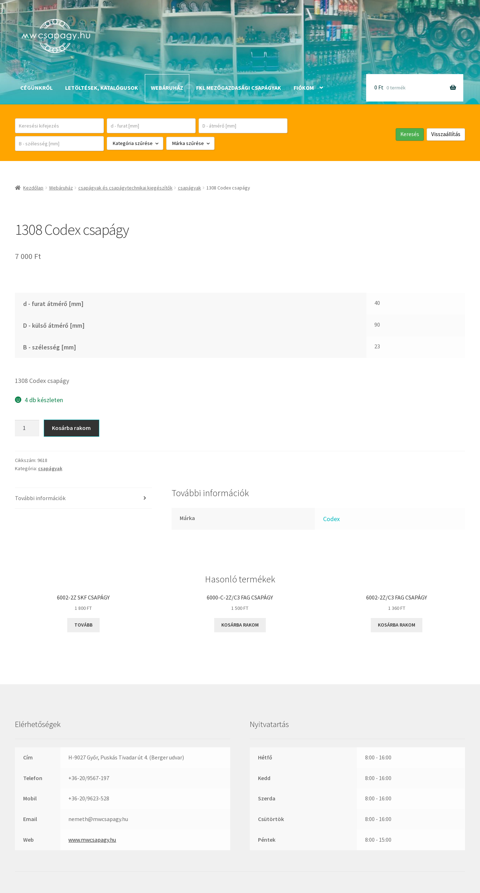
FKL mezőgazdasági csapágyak (238, 87)
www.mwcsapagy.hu (92, 839)
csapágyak (189, 188)
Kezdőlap (33, 188)
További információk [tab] (40, 498)
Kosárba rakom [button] (240, 625)
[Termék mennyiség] (27, 428)
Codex (331, 519)
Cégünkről (36, 87)
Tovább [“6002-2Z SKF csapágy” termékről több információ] (83, 625)
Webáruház (167, 87)
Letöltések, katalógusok (101, 87)
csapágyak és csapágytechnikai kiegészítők (125, 188)
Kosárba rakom (71, 427)
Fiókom (304, 87)
